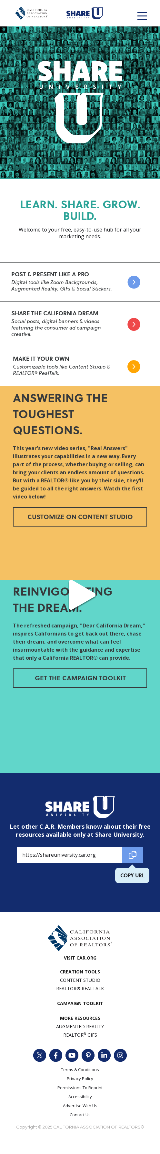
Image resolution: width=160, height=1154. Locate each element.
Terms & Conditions (80, 1069)
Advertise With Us (80, 1106)
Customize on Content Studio (80, 516)
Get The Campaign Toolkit (80, 677)
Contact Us (80, 1115)
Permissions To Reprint (80, 1087)
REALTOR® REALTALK (80, 988)
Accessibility (80, 1097)
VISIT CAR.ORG (80, 958)
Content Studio (80, 980)
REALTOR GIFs (80, 1034)
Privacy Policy (80, 1078)
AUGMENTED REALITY (80, 1026)
